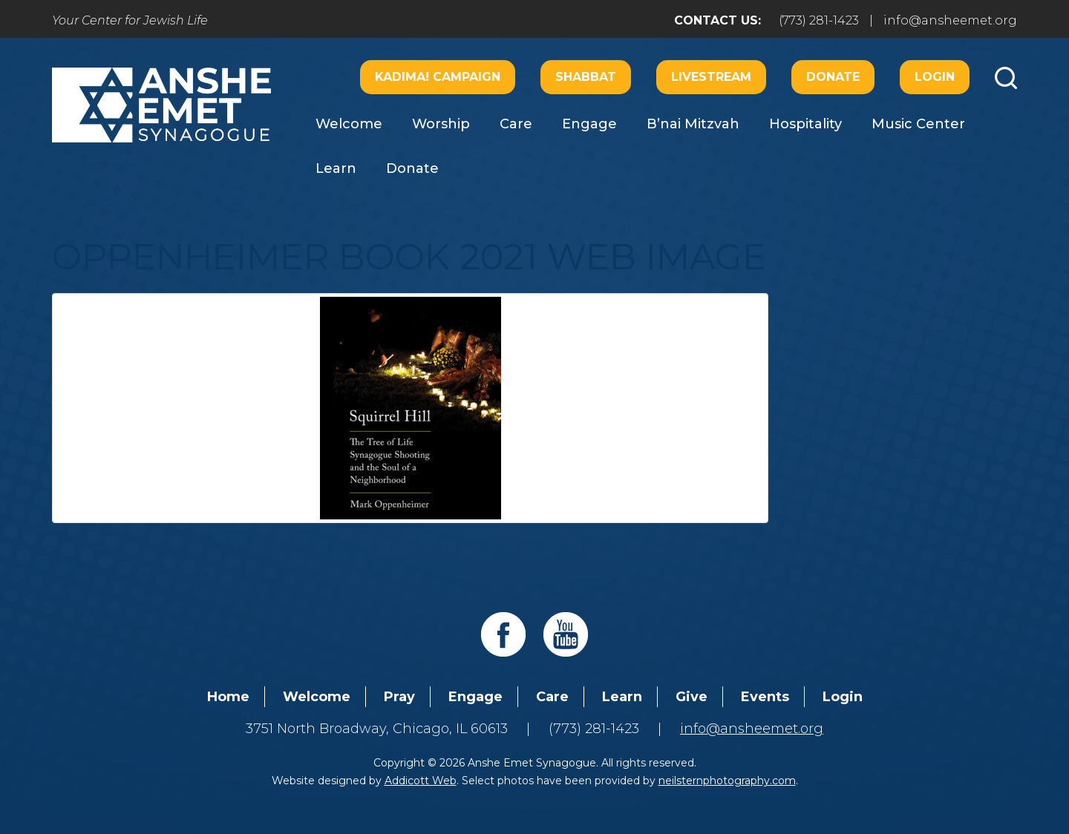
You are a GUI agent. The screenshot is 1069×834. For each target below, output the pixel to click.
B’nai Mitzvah (693, 124)
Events (765, 697)
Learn (336, 168)
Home (228, 697)
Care (516, 124)
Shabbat (585, 77)
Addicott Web (421, 780)
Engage (589, 124)
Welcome (349, 124)
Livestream (711, 77)
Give (691, 697)
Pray (399, 697)
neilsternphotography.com (727, 780)
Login (935, 77)
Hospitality (805, 124)
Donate (833, 77)
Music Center (918, 124)
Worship (441, 124)
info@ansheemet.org (950, 20)
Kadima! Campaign (437, 77)
